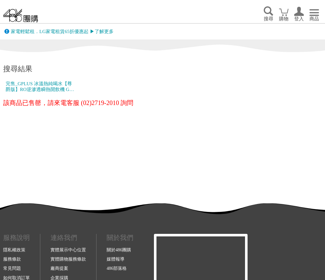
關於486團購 (119, 249)
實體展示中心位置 (68, 249)
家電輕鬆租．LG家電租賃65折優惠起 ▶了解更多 (62, 31)
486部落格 (117, 268)
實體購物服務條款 (68, 259)
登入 (299, 18)
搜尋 (268, 18)
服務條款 (12, 259)
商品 (314, 18)
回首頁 (20, 15)
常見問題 (12, 268)
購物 (284, 18)
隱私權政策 (14, 249)
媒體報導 (115, 259)
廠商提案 (59, 268)
